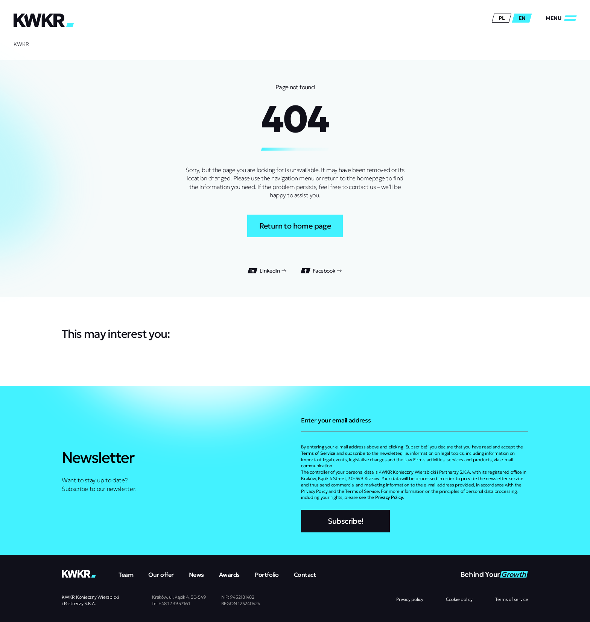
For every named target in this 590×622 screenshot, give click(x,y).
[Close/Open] (561, 18)
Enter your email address (336, 420)
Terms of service (511, 599)
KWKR (21, 44)
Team (126, 574)
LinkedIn (267, 270)
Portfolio (267, 574)
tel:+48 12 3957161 (171, 603)
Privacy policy (409, 599)
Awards (229, 574)
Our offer (161, 574)
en (522, 18)
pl (502, 18)
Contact (305, 574)
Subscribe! (345, 521)
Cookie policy (459, 599)
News (196, 574)
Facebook (321, 270)
